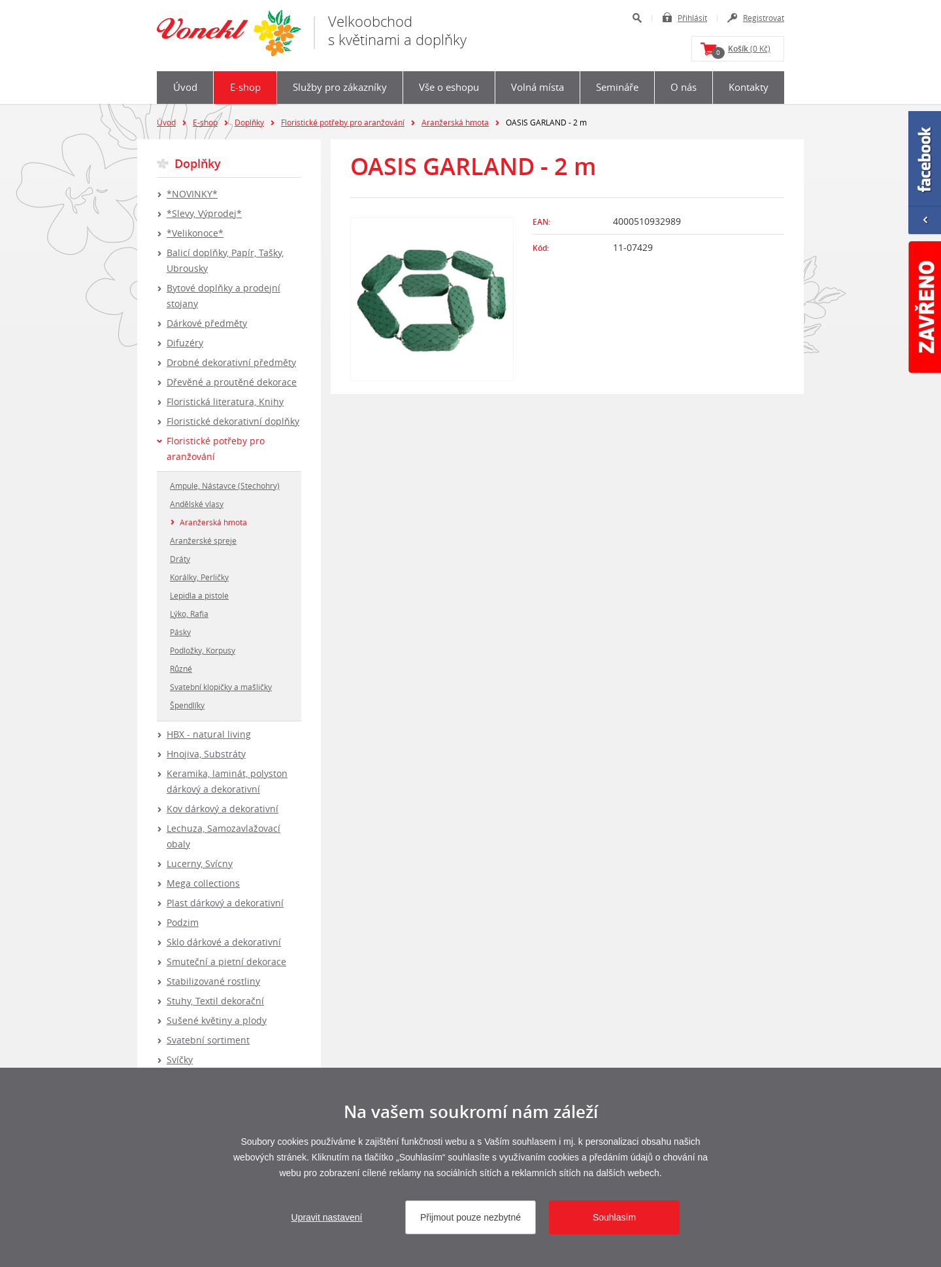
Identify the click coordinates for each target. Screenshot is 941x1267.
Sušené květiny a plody (217, 1020)
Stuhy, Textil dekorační (215, 1001)
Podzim (183, 922)
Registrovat (763, 17)
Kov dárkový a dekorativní (222, 808)
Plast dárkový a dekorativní (225, 903)
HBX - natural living (209, 734)
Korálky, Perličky (199, 577)
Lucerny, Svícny (200, 863)
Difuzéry (185, 343)
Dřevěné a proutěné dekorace (232, 382)
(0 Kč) (741, 51)
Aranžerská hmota (455, 122)
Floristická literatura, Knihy (225, 401)
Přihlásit (692, 17)
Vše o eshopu (449, 86)
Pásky (180, 632)
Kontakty (748, 86)
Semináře (617, 86)
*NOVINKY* (192, 194)
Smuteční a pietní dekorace (226, 961)
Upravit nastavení (327, 1217)
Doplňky (249, 122)
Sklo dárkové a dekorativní (224, 942)
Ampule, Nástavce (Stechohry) (225, 485)
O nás (683, 86)
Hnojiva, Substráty (206, 754)
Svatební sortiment (208, 1040)
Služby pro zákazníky (340, 86)
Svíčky (180, 1059)
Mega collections (203, 883)
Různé (181, 668)
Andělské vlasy (196, 504)
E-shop (245, 86)
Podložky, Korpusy (202, 650)
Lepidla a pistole (199, 595)
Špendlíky (187, 705)
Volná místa (537, 86)
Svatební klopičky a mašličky (221, 687)
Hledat (637, 18)
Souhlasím (614, 1217)
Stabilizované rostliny (213, 981)
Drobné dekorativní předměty (231, 362)
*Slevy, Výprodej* (204, 213)
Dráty (180, 558)
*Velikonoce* (195, 233)
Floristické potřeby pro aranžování (342, 122)
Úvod (185, 86)
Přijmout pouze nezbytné (470, 1217)
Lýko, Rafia (189, 613)
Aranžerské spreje (203, 540)
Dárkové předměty (207, 323)
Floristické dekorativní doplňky (233, 421)
